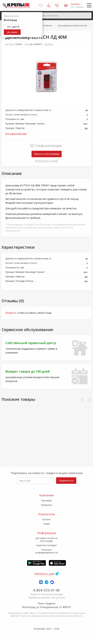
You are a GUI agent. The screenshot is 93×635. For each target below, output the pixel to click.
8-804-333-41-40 (46, 590)
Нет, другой (13, 26)
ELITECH (48, 44)
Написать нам (44, 574)
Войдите (10, 312)
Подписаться (66, 480)
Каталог (46, 519)
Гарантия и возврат (46, 545)
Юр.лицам (46, 500)
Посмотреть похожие (46, 160)
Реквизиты (46, 504)
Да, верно (12, 32)
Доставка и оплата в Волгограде (46, 539)
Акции (46, 523)
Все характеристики (16, 133)
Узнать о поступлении (46, 153)
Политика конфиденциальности (46, 551)
